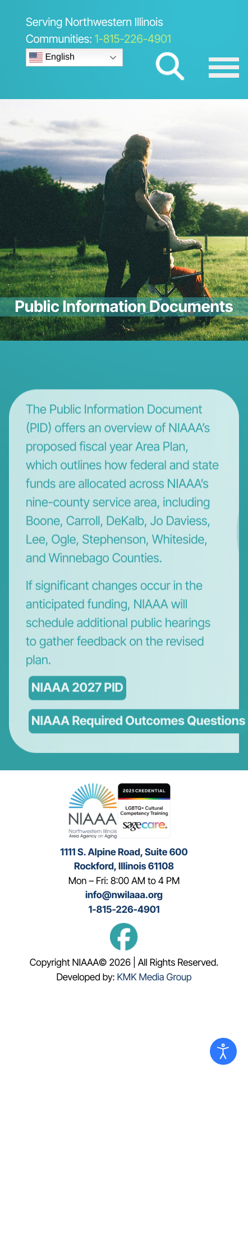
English (52, 57)
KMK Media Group (154, 977)
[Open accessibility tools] (223, 1051)
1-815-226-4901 (133, 39)
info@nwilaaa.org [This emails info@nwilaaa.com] (124, 895)
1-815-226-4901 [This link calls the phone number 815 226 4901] (123, 910)
